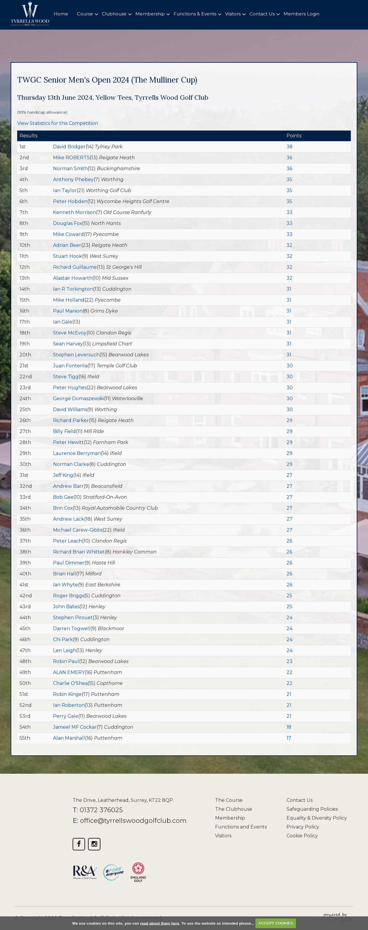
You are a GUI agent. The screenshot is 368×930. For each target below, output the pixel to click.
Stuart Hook (67, 256)
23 (289, 661)
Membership (230, 818)
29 (289, 420)
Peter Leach (67, 541)
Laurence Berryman (77, 453)
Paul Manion (68, 311)
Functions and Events (241, 827)
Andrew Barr (68, 486)
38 (290, 146)
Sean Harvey (68, 344)
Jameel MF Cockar (75, 727)
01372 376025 (101, 810)
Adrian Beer (67, 245)
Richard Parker (71, 420)
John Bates (66, 606)
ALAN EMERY (69, 672)
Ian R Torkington (73, 289)
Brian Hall (64, 574)
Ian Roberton (69, 705)
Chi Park (63, 639)
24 (289, 617)
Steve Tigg (66, 376)
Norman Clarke (71, 464)
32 (289, 245)
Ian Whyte (65, 585)
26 (289, 541)
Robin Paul (66, 661)
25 (289, 595)
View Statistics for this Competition (57, 123)
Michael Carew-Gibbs (78, 530)
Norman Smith (70, 168)
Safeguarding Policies (312, 809)
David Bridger (69, 146)
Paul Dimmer (69, 563)
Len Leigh (64, 650)
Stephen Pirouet (73, 617)
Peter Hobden (70, 201)
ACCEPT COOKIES (275, 923)
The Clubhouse (233, 809)
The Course (229, 800)
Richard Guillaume (75, 267)
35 (289, 179)
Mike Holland (68, 300)
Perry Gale (66, 716)
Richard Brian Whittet (79, 552)
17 (289, 738)
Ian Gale (63, 322)
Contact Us (300, 800)
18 (289, 727)
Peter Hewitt (68, 442)
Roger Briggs (68, 595)
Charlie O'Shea (70, 683)
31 (289, 289)
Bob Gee (63, 497)
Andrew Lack (68, 519)
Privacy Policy (303, 827)
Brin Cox (63, 508)
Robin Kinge (67, 694)
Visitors (223, 836)
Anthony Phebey (73, 179)
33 (289, 212)
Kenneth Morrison (74, 212)
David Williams (70, 409)
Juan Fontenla (70, 366)
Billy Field (64, 431)
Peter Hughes (70, 387)
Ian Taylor (65, 190)
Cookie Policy (302, 836)
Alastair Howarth (72, 278)
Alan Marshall (69, 738)
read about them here (159, 923)
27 (289, 475)
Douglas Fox (68, 223)
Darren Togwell (71, 628)
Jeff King (63, 475)
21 (289, 694)
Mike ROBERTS (71, 157)
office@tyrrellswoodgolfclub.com (134, 821)
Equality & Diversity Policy (317, 818)
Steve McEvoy (70, 333)
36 (289, 157)
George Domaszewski (78, 398)
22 (289, 672)
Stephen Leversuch (76, 355)
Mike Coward (68, 234)
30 (290, 366)
